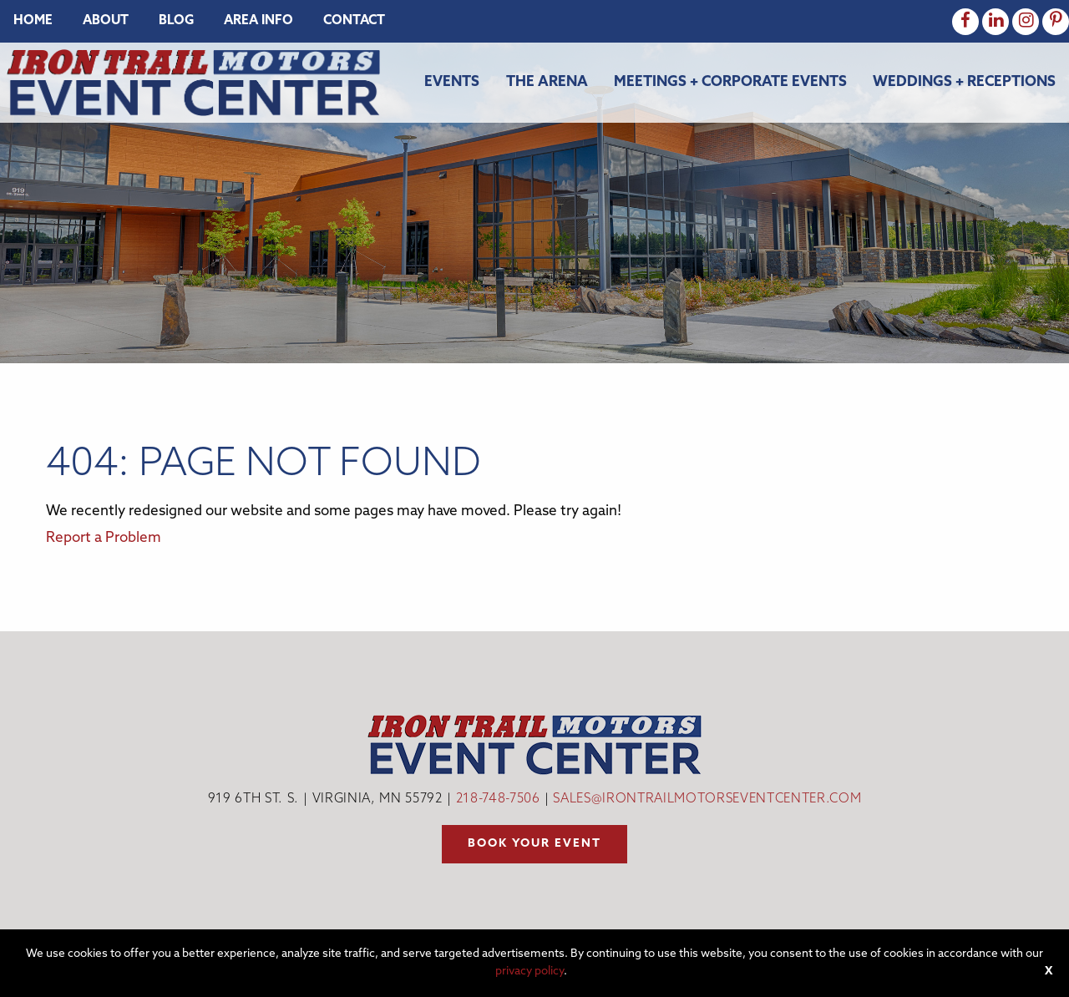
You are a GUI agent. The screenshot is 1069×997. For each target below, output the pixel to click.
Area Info (258, 21)
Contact (354, 21)
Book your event (534, 843)
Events (451, 82)
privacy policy (529, 971)
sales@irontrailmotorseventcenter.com (707, 799)
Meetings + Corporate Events (730, 82)
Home (33, 21)
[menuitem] (33, 21)
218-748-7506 (498, 799)
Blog (176, 21)
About (106, 21)
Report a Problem (103, 538)
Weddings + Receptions (964, 82)
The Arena (547, 82)
